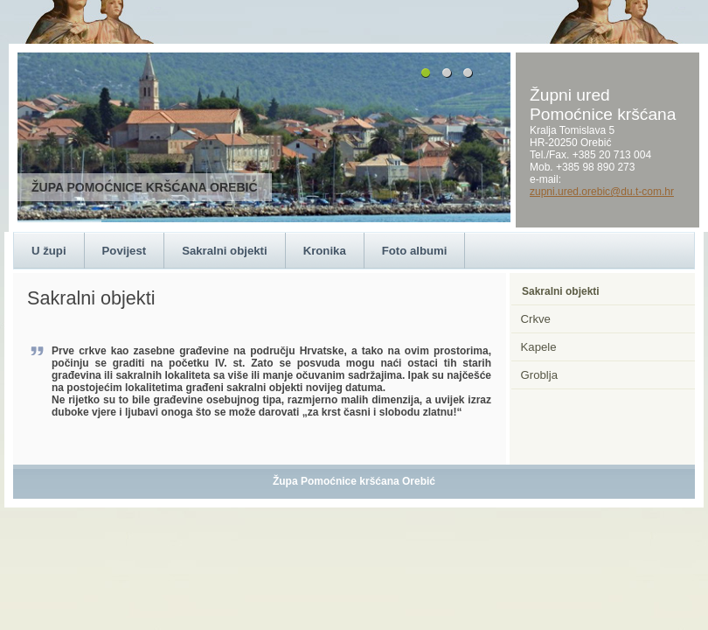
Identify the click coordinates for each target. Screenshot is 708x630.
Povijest (124, 250)
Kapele (539, 347)
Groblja (540, 375)
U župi (48, 250)
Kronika (324, 250)
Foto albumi (415, 250)
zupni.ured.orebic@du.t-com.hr (602, 192)
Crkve (536, 319)
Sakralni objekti (224, 250)
